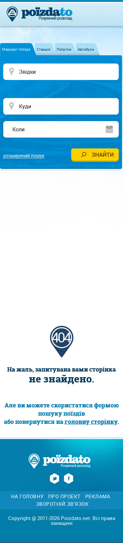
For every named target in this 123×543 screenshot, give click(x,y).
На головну (27, 496)
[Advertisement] (61, 240)
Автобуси (86, 49)
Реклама (98, 496)
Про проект (64, 496)
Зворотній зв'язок (62, 504)
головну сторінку (91, 422)
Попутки (64, 49)
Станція (43, 49)
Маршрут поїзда (16, 49)
